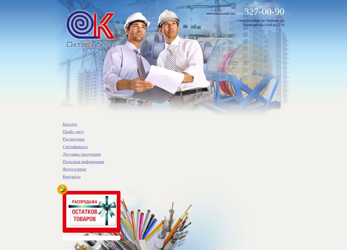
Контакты (71, 176)
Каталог (70, 124)
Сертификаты (75, 146)
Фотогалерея (74, 169)
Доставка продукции (82, 154)
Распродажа (74, 139)
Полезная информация (83, 161)
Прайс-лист (73, 131)
